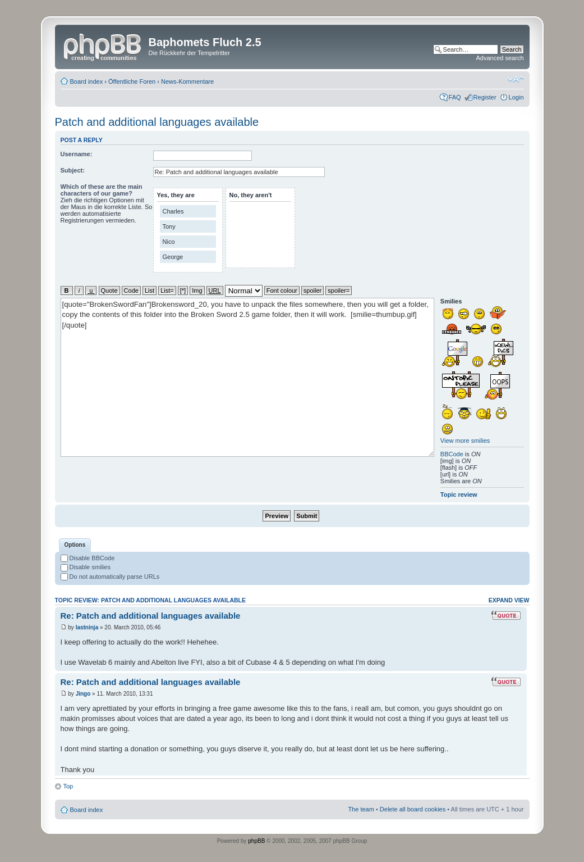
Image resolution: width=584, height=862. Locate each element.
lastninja (87, 627)
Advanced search (500, 58)
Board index (86, 81)
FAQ (455, 97)
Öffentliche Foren (131, 81)
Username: (77, 154)
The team (361, 809)
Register (484, 97)
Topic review (458, 494)
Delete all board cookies (412, 809)
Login (516, 97)
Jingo (83, 694)
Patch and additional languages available (157, 122)
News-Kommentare (187, 81)
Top (68, 786)
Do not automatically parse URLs (110, 576)
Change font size (516, 79)
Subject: (73, 170)
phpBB (256, 841)
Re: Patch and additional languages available (151, 615)
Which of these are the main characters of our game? (101, 190)
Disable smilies (86, 567)
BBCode (451, 454)
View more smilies (465, 440)
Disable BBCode (88, 558)
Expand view (509, 600)
